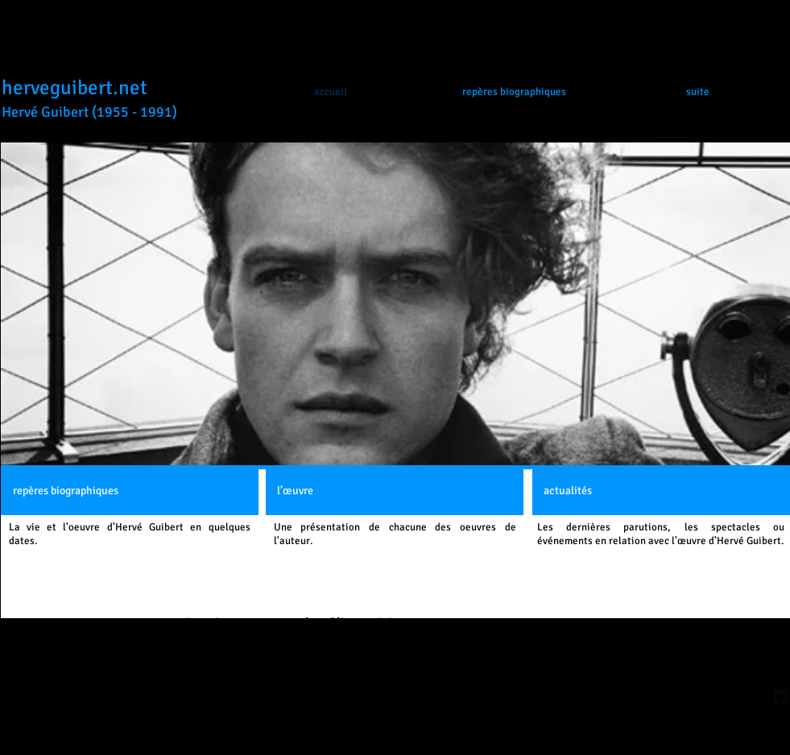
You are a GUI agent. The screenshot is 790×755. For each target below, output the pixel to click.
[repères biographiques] (130, 491)
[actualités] (661, 491)
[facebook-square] (763, 696)
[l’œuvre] (394, 491)
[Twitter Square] (780, 696)
